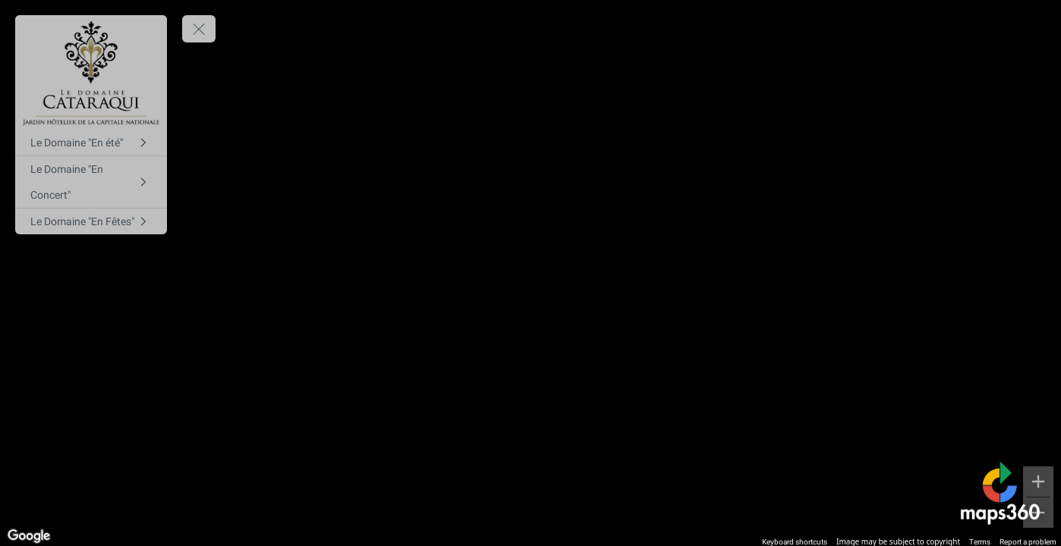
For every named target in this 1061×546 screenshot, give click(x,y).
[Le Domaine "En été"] (91, 142)
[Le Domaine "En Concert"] (91, 182)
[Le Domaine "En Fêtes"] (91, 221)
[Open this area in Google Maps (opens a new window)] (29, 536)
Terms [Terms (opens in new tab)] (979, 542)
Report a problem (1028, 542)
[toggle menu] (199, 28)
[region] (530, 273)
